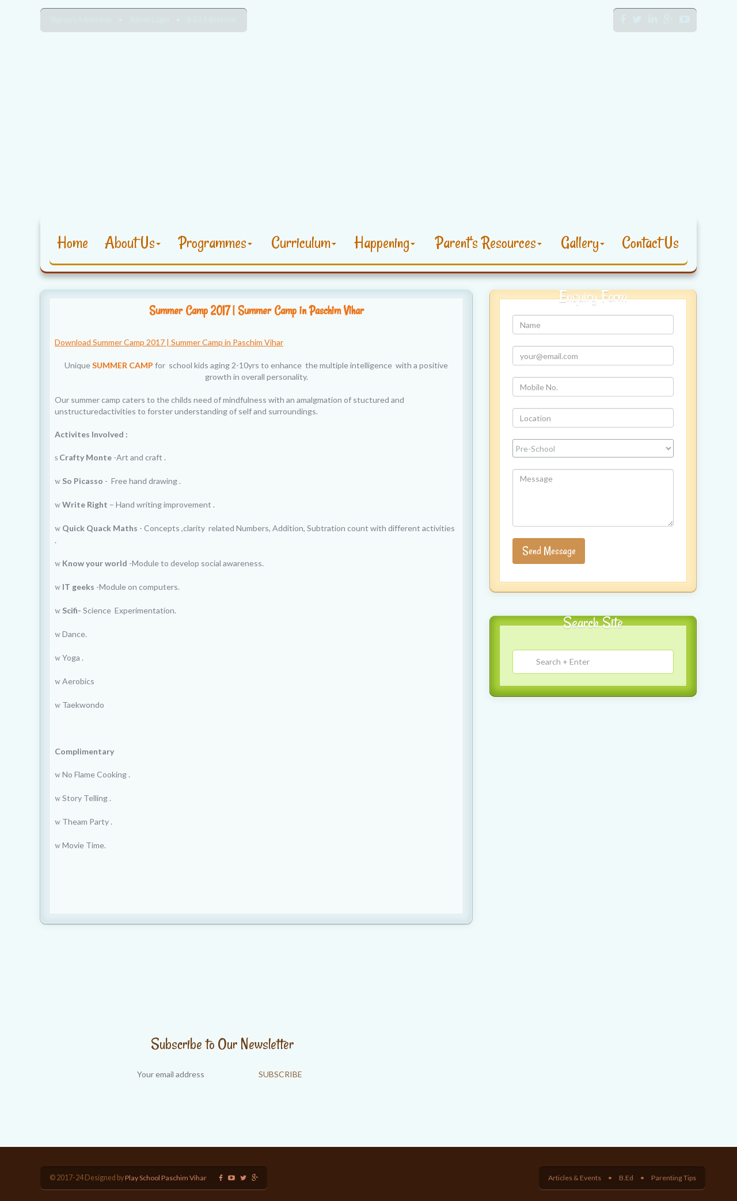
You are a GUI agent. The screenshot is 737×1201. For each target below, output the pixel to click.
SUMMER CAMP (122, 365)
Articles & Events (573, 1177)
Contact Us (650, 242)
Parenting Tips (673, 1177)
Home (72, 242)
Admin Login (149, 20)
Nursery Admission (81, 20)
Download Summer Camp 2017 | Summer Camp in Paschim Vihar (169, 342)
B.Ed (625, 1177)
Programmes (215, 242)
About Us (133, 242)
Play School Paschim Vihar (166, 1177)
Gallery (583, 242)
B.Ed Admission (212, 20)
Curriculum (303, 242)
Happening (384, 242)
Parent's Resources (488, 242)
